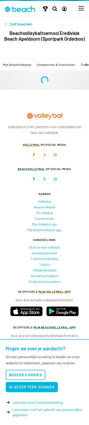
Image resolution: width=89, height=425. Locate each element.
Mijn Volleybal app (44, 224)
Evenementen (44, 218)
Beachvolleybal (44, 207)
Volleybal (44, 201)
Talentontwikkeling (44, 259)
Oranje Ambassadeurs (45, 281)
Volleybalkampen (44, 270)
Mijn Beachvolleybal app (44, 230)
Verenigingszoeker (44, 253)
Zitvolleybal (44, 213)
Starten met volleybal (44, 247)
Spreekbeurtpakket (44, 276)
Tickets (44, 264)
